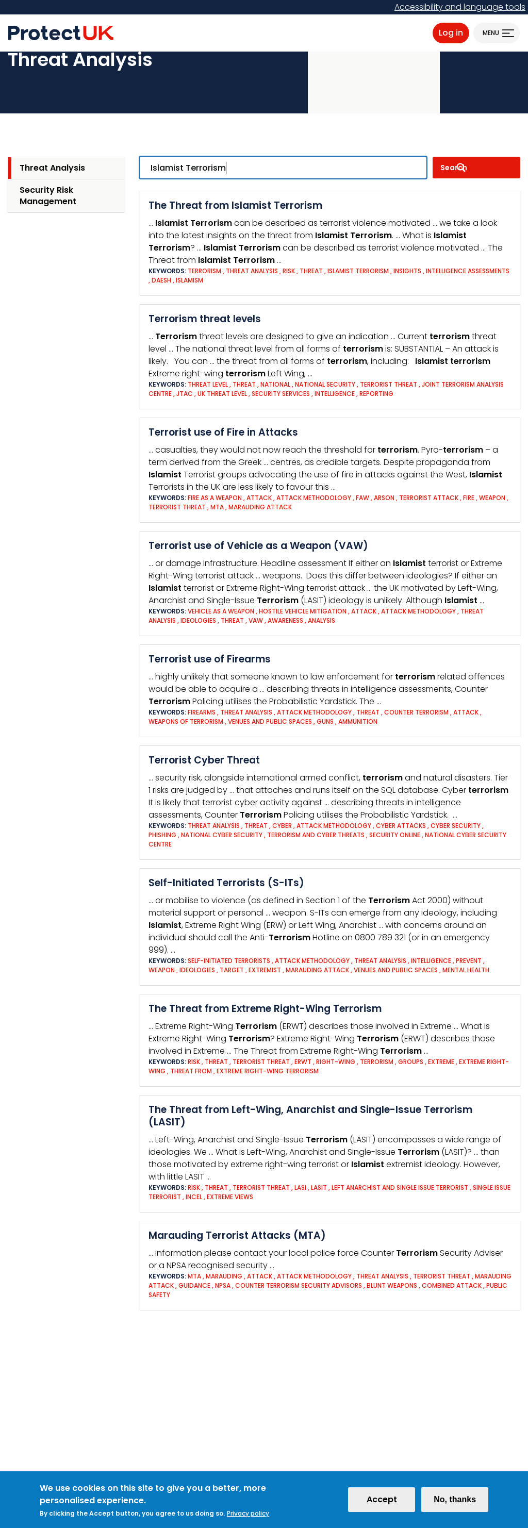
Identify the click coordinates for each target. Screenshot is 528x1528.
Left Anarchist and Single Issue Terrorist (400, 1187)
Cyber (282, 825)
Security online (394, 835)
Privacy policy (248, 1516)
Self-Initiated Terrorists (229, 960)
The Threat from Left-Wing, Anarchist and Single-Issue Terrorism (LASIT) (310, 1116)
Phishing (162, 835)
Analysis (321, 620)
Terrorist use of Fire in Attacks (223, 432)
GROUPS (410, 1061)
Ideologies (198, 620)
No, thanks (455, 1502)
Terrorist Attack (428, 497)
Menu (491, 32)
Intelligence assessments (467, 271)
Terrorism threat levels (204, 319)
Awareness (285, 620)
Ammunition (357, 721)
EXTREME (441, 1061)
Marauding (224, 1276)
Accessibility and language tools (459, 7)
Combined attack (452, 1285)
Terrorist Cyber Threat (204, 760)
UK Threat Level (222, 393)
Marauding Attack (260, 507)
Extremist (266, 970)
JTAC (184, 393)
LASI (300, 1187)
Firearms (202, 712)
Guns (325, 721)
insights (407, 271)
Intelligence (335, 393)
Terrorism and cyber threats (316, 835)
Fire (468, 497)
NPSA (222, 1285)
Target (232, 970)
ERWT (302, 1061)
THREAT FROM (191, 1071)
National (275, 384)
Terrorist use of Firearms (209, 659)
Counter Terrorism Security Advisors (299, 1285)
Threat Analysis (52, 168)
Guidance (194, 1285)
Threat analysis (252, 271)
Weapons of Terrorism (185, 721)
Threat (311, 271)
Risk (289, 271)
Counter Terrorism (416, 712)
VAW (256, 620)
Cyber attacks (401, 825)
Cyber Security (456, 825)
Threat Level (208, 384)
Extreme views (230, 1196)
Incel (194, 1196)
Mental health (465, 970)
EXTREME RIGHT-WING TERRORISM (268, 1071)
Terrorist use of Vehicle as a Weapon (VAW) (258, 546)
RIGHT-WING (335, 1061)
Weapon (492, 497)
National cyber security (222, 835)
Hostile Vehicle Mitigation (302, 611)
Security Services (281, 393)
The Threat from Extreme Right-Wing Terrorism (265, 1009)
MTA (217, 507)
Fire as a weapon (215, 497)
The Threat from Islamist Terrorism (235, 205)
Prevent (469, 960)
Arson (384, 497)
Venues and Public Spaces (270, 721)
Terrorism (204, 271)
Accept (382, 1502)
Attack (259, 497)
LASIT (319, 1187)
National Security (325, 384)
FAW (362, 497)
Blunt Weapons (392, 1285)
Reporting (376, 393)
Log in (451, 33)
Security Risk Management (48, 195)
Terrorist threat (388, 384)
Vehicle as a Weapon (222, 611)
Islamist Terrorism (358, 271)
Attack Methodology (313, 497)
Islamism (189, 280)
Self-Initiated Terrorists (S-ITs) (226, 883)
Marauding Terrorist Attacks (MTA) (237, 1235)
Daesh (161, 280)
